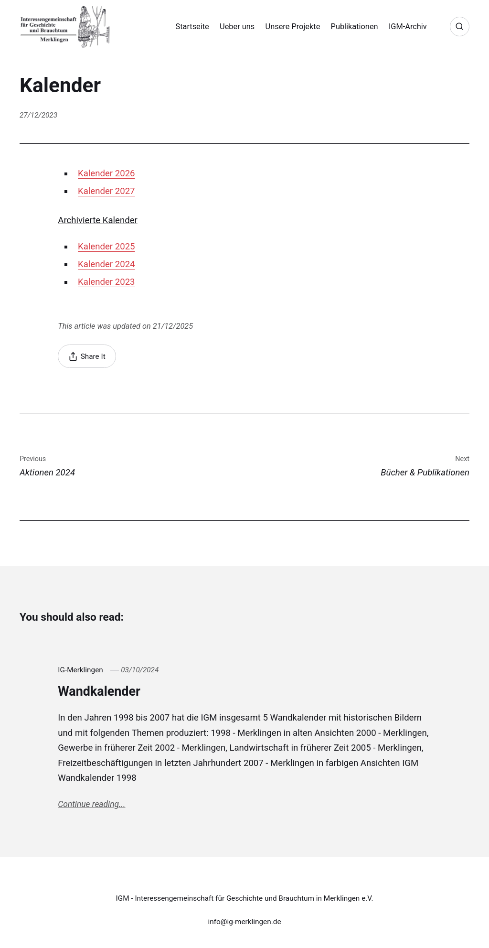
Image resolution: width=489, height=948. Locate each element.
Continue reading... (91, 804)
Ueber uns (237, 26)
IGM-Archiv (408, 26)
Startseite (192, 26)
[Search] (459, 26)
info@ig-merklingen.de (244, 921)
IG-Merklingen (80, 670)
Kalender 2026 (106, 173)
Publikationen (354, 26)
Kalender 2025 (106, 246)
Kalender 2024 (106, 264)
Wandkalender (99, 691)
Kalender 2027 (106, 191)
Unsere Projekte (293, 26)
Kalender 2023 (106, 282)
